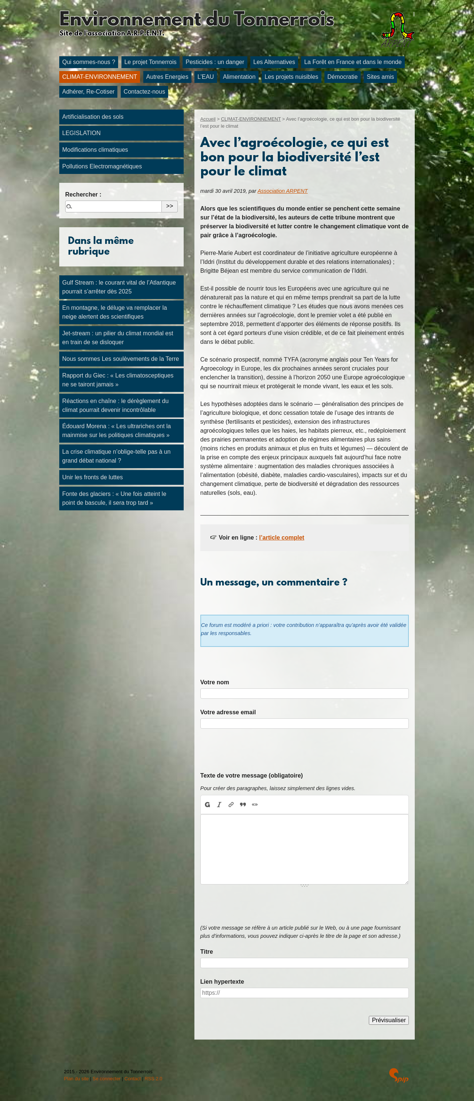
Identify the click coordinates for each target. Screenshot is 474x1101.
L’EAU (205, 77)
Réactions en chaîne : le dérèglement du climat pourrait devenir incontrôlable (115, 405)
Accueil (208, 119)
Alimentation (239, 77)
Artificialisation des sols (92, 117)
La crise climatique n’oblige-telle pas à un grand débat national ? (116, 456)
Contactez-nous (144, 91)
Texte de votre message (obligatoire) (251, 775)
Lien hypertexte (222, 982)
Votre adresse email (228, 712)
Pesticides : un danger (215, 62)
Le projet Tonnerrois (150, 62)
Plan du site (76, 1078)
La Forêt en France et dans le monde (352, 62)
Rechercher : (83, 194)
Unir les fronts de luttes (92, 477)
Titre (206, 952)
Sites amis (380, 77)
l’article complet (281, 537)
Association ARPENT (282, 191)
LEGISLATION (81, 133)
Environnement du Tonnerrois (196, 21)
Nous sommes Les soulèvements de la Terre (120, 359)
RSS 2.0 (154, 1078)
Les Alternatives (274, 62)
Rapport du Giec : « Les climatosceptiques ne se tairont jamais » (118, 379)
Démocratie (342, 77)
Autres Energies (167, 77)
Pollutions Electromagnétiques (102, 166)
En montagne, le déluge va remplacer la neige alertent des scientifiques (114, 312)
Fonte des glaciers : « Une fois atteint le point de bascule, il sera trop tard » (114, 498)
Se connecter (106, 1078)
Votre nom (214, 682)
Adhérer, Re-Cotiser (88, 91)
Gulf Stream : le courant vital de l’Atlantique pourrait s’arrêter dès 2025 (119, 287)
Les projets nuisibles (291, 77)
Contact (132, 1078)
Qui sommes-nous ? (88, 62)
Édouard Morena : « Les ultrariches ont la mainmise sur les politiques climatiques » (116, 430)
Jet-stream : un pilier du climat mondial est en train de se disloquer (117, 337)
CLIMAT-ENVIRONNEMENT (99, 77)
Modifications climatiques (95, 150)
